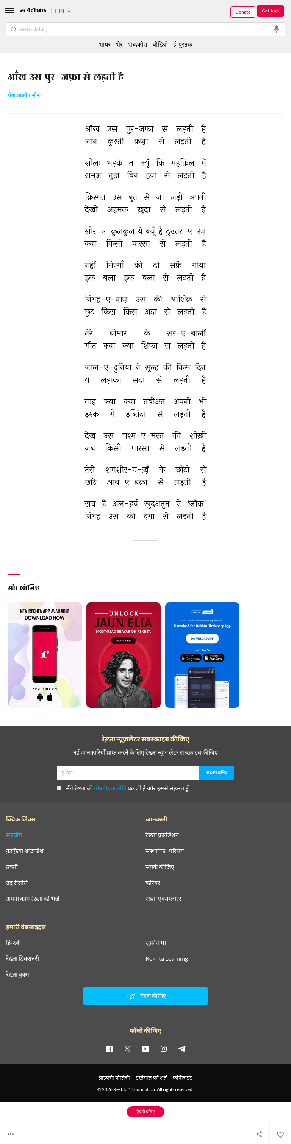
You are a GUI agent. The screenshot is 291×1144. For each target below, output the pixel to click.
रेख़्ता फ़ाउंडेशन (162, 835)
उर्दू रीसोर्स (17, 883)
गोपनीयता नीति (110, 787)
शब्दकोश (137, 44)
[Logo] (33, 11)
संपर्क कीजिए (160, 867)
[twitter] (127, 1049)
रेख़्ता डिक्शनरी (22, 958)
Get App (270, 11)
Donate (242, 12)
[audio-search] (277, 29)
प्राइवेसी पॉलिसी (114, 1077)
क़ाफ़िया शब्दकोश (25, 851)
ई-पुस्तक (182, 44)
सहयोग (14, 835)
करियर (153, 883)
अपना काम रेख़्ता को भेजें (32, 899)
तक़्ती (12, 867)
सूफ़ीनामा (156, 943)
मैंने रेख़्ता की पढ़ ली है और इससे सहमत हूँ (123, 787)
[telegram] (182, 1049)
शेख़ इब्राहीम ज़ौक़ (24, 95)
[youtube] (145, 1049)
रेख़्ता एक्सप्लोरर (163, 899)
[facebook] (109, 1049)
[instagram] (164, 1049)
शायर (105, 44)
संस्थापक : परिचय (165, 851)
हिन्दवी (13, 943)
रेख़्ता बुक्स (17, 974)
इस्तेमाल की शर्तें (151, 1077)
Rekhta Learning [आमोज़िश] (167, 958)
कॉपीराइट (182, 1077)
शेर (119, 44)
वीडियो (160, 44)
